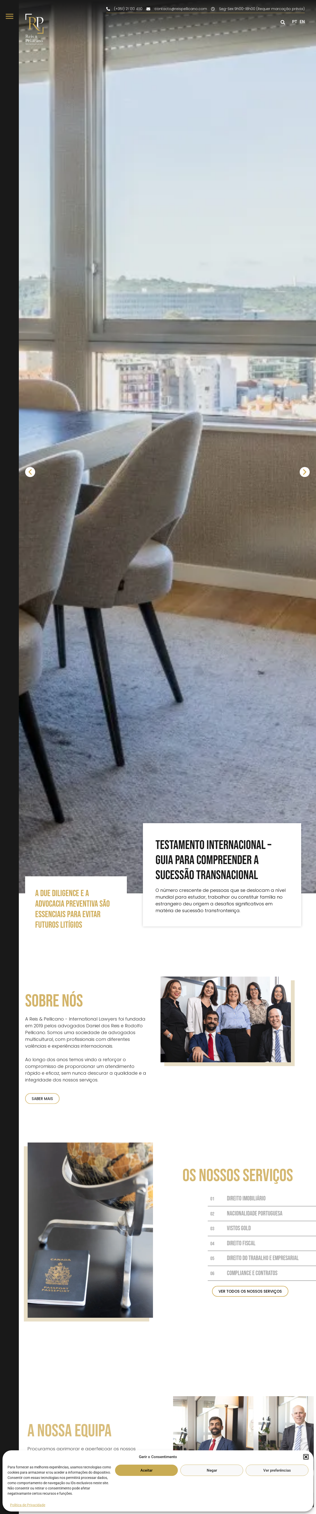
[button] (305, 1456)
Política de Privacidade (27, 1505)
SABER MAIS (42, 1177)
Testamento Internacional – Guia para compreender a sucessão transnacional (213, 860)
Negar (212, 1470)
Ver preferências (277, 1470)
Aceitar (146, 1470)
